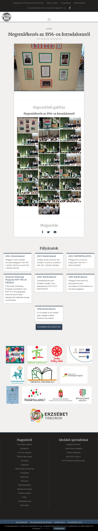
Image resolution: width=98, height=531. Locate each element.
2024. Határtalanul (15, 256)
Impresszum (60, 522)
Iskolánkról (24, 448)
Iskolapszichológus (24, 489)
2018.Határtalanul (46, 309)
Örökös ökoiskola (73, 453)
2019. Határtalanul (77, 277)
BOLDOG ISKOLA (73, 457)
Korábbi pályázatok (49, 327)
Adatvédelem (21, 522)
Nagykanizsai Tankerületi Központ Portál (28, 3)
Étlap (24, 497)
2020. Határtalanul (46, 277)
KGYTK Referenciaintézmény (73, 461)
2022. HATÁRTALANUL (80, 256)
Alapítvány (24, 477)
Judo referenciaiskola (73, 448)
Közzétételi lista (75, 522)
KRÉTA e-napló (52, 3)
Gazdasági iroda (24, 501)
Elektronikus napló (24, 457)
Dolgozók (24, 465)
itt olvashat (45, 529)
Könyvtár (24, 481)
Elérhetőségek (79, 3)
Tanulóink (24, 461)
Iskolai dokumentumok (24, 469)
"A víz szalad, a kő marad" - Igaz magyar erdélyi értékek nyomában (48, 315)
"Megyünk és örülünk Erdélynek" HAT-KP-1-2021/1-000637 (77, 262)
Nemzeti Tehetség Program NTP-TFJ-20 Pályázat (16, 280)
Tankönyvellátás (24, 493)
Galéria (49, 29)
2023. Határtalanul (46, 256)
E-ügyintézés (66, 3)
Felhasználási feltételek (41, 522)
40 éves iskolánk (24, 453)
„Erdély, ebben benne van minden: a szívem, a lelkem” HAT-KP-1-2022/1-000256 (49, 262)
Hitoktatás (24, 473)
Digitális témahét (73, 444)
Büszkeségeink (24, 485)
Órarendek (24, 505)
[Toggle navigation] (49, 19)
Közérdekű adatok (24, 444)
